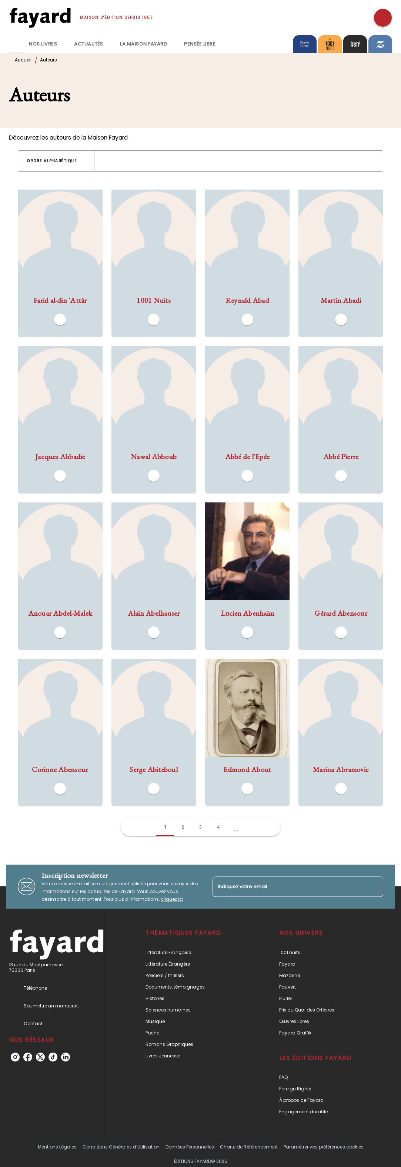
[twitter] (40, 1057)
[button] (56, 161)
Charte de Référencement (249, 1147)
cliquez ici (172, 899)
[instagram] (15, 1057)
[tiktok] (53, 1057)
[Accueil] (40, 17)
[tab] (16, 44)
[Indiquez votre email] (289, 886)
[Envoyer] (374, 887)
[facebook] (27, 1057)
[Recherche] (383, 18)
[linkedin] (65, 1057)
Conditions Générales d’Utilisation (121, 1147)
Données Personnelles (190, 1147)
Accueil (23, 60)
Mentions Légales (57, 1147)
